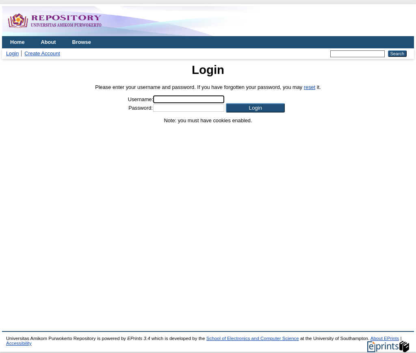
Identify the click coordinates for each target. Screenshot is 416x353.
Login (12, 53)
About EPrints (384, 338)
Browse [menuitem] (81, 42)
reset (309, 87)
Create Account (42, 53)
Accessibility (19, 343)
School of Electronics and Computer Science (252, 338)
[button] (255, 108)
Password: (140, 108)
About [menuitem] (48, 42)
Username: (141, 99)
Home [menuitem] (17, 42)
